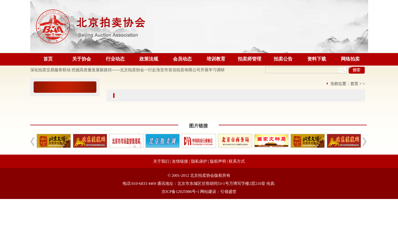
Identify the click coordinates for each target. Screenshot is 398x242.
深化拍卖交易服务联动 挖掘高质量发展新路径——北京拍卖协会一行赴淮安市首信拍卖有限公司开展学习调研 (127, 70)
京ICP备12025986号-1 (181, 191)
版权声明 (218, 161)
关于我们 (161, 161)
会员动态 (182, 59)
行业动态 (115, 59)
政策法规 (148, 59)
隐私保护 (199, 161)
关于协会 (81, 59)
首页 (48, 59)
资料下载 (316, 59)
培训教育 (216, 59)
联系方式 (237, 161)
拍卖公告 (283, 59)
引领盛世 (228, 191)
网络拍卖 (350, 59)
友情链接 (180, 161)
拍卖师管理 (249, 59)
